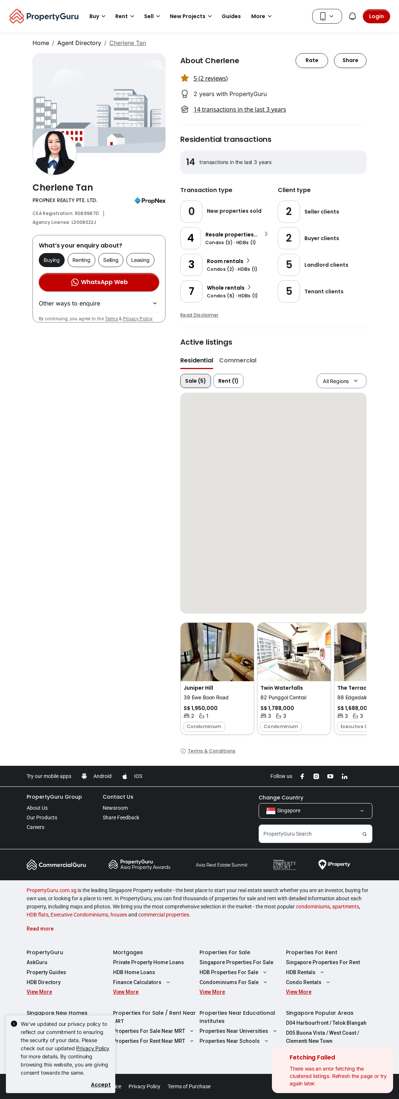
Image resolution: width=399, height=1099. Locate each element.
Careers (35, 827)
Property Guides (46, 972)
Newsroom (115, 808)
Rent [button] (126, 16)
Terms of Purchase (189, 1086)
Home (41, 43)
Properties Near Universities (239, 1031)
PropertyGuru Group (54, 797)
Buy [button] (98, 16)
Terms (111, 318)
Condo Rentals (309, 982)
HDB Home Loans (134, 972)
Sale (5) (195, 381)
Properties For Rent (311, 952)
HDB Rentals (306, 972)
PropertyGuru (45, 952)
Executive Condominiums (79, 915)
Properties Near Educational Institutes (237, 1017)
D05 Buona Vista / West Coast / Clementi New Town (322, 1037)
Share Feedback (121, 817)
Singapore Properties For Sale (236, 962)
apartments (345, 906)
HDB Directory (44, 982)
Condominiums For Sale (234, 982)
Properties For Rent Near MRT (154, 1041)
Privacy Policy (138, 318)
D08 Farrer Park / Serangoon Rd (324, 1051)
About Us (37, 808)
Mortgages (128, 952)
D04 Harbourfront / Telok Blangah (326, 1023)
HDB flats (37, 915)
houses (118, 915)
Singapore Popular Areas (320, 1013)
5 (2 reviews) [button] (211, 78)
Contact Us (118, 797)
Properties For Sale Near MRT (154, 1031)
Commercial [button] (237, 360)
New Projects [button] (192, 16)
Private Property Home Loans (148, 962)
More (262, 16)
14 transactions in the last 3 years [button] (240, 109)
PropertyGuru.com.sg (51, 890)
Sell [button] (153, 16)
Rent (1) (228, 381)
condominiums (313, 906)
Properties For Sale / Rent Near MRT (154, 1017)
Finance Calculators (142, 982)
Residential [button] (196, 360)
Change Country (281, 797)
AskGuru (37, 962)
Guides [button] (231, 16)
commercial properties (163, 915)
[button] (217, 678)
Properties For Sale (225, 952)
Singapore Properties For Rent (323, 962)
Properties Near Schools (235, 1041)
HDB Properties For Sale (234, 972)
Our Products (42, 817)
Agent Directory (79, 43)
